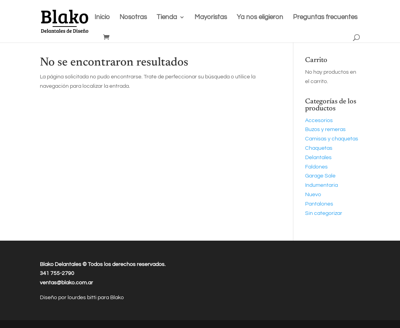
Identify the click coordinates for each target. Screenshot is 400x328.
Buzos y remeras (325, 129)
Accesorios (319, 120)
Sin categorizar (323, 213)
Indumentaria (321, 185)
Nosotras (133, 17)
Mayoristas (211, 17)
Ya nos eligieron (260, 17)
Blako (117, 297)
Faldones (316, 167)
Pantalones (319, 204)
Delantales (318, 157)
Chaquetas (318, 148)
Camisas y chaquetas (331, 139)
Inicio (102, 17)
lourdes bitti (83, 297)
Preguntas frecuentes (325, 17)
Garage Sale (320, 176)
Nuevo (313, 194)
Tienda (167, 17)
